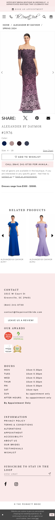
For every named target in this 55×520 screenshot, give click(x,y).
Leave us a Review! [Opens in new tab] (21, 320)
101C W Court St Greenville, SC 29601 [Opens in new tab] (17, 295)
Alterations (13, 428)
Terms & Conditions (18, 424)
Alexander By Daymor (26, 24)
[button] (4, 16)
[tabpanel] (27, 72)
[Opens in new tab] (8, 336)
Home (6, 24)
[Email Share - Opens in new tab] (48, 118)
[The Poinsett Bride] (27, 16)
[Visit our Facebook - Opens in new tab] (5, 484)
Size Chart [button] (48, 150)
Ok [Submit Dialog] (52, 514)
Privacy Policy (14, 420)
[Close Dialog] (3, 514)
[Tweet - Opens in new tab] (25, 118)
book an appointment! (26, 176)
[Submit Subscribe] (49, 474)
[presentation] (13, 235)
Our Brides (12, 444)
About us (10, 440)
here (36, 518)
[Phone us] (11, 16)
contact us (7, 176)
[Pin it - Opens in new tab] (37, 118)
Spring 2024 (10, 28)
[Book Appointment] (27, 9)
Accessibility (13, 436)
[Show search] (44, 16)
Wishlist (10, 452)
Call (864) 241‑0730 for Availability (29, 164)
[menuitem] (4, 16)
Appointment (13, 432)
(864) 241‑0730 (14, 304)
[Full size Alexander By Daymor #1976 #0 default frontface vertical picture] (27, 72)
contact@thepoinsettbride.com (23, 311)
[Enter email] (27, 474)
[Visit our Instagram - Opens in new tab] (16, 484)
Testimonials (13, 448)
